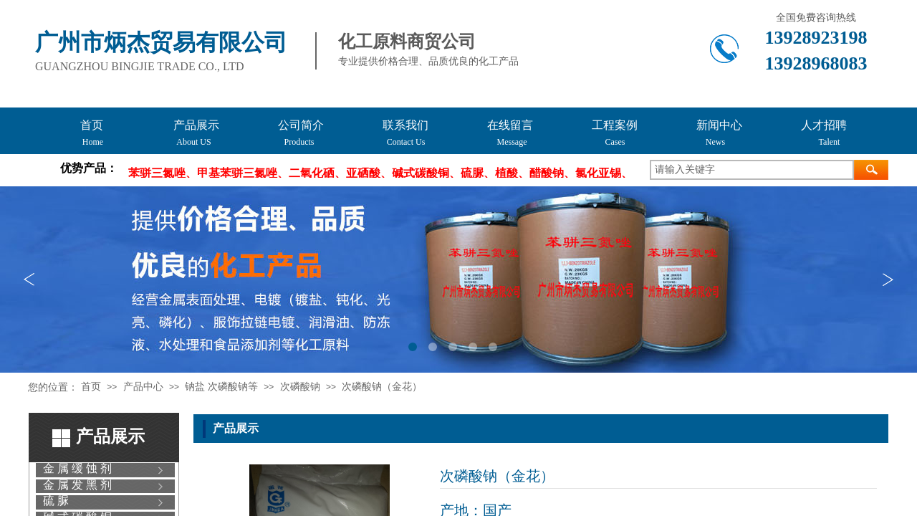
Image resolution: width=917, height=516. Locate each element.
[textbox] (752, 170)
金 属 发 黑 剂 (77, 485)
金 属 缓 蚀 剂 (77, 468)
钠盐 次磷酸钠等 (221, 386)
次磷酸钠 (300, 386)
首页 (91, 386)
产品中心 (143, 386)
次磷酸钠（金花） (382, 386)
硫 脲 (56, 501)
